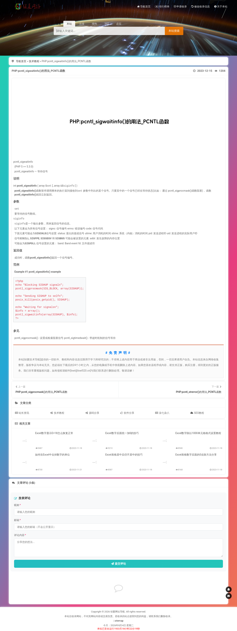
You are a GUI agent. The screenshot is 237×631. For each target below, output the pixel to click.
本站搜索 (174, 30)
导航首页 (21, 61)
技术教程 (34, 61)
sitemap (119, 619)
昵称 (17, 503)
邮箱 (17, 518)
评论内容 (20, 533)
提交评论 (118, 562)
